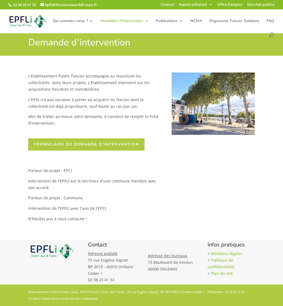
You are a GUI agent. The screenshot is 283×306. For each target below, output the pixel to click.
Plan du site (222, 273)
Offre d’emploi (230, 5)
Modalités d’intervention (122, 21)
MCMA (196, 21)
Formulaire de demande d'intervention (87, 144)
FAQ (270, 21)
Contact (167, 5)
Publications (166, 21)
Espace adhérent (193, 5)
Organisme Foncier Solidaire (234, 21)
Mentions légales (226, 253)
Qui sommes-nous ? (70, 21)
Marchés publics (261, 5)
